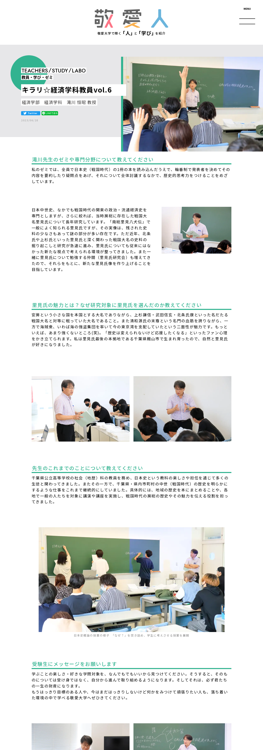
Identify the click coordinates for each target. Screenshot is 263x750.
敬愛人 (131, 18)
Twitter (32, 113)
